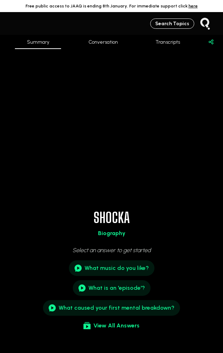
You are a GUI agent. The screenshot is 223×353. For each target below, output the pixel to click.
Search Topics (172, 24)
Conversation (103, 42)
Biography (111, 233)
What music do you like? (112, 268)
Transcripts (168, 42)
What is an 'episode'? (111, 288)
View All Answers (111, 325)
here (193, 6)
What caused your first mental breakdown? (111, 307)
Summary (38, 44)
